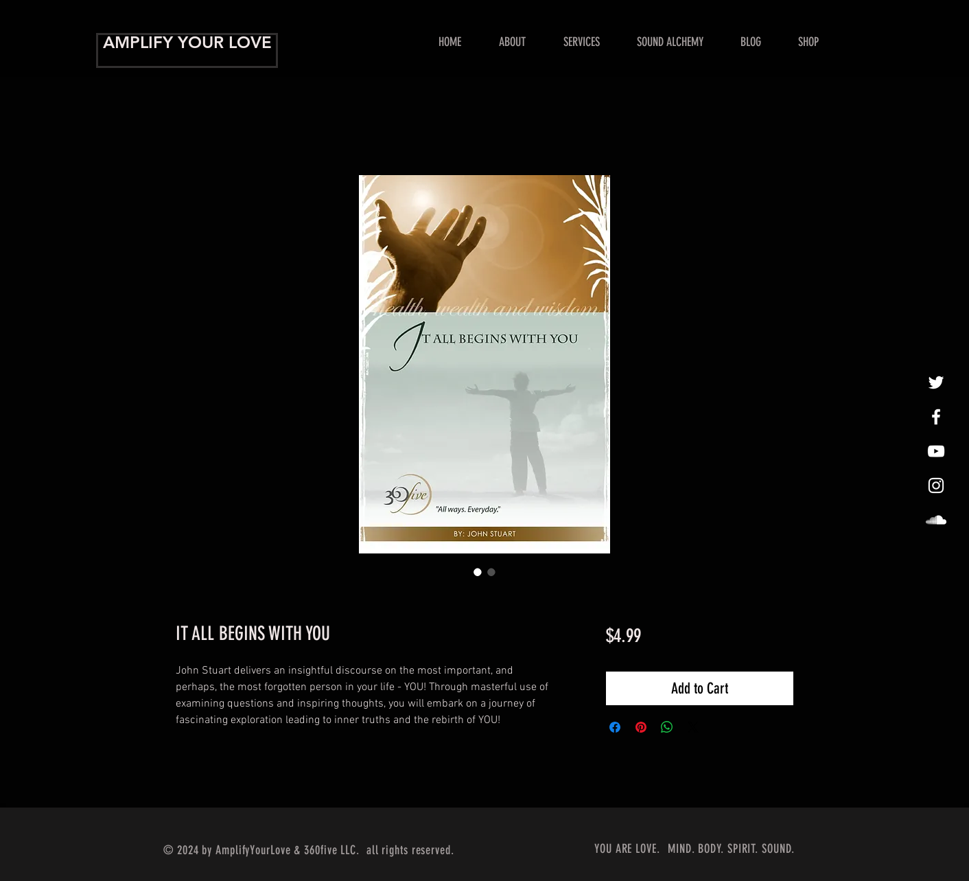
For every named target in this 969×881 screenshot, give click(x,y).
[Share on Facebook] (615, 727)
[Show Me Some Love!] (936, 451)
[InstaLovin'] (936, 485)
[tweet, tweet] (936, 382)
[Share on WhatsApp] (667, 727)
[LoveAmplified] (936, 520)
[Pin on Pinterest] (641, 727)
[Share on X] (693, 727)
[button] (581, 42)
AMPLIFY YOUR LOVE (187, 42)
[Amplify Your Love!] (936, 417)
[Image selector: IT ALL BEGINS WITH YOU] (478, 572)
